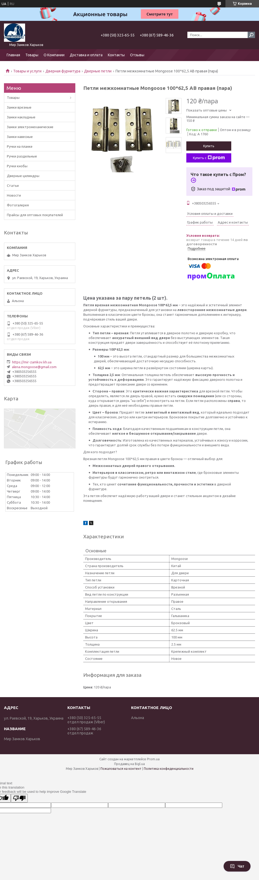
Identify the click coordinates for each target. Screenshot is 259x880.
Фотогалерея (18, 205)
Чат (237, 866)
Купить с (209, 157)
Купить (208, 146)
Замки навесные (20, 136)
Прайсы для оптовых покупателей (35, 215)
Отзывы (137, 55)
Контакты (116, 55)
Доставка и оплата (86, 55)
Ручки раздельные (22, 156)
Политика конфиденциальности (168, 768)
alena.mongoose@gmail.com (34, 367)
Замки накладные (21, 117)
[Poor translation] (19, 798)
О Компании (54, 55)
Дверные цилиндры (23, 176)
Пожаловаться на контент (120, 768)
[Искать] (251, 35)
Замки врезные (19, 107)
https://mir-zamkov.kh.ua (32, 362)
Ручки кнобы (17, 166)
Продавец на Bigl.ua (129, 764)
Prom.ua (153, 759)
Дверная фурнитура (62, 71)
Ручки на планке (20, 146)
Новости (14, 195)
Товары (31, 55)
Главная (13, 55)
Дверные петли (98, 71)
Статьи (13, 185)
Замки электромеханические (30, 127)
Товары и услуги (27, 71)
